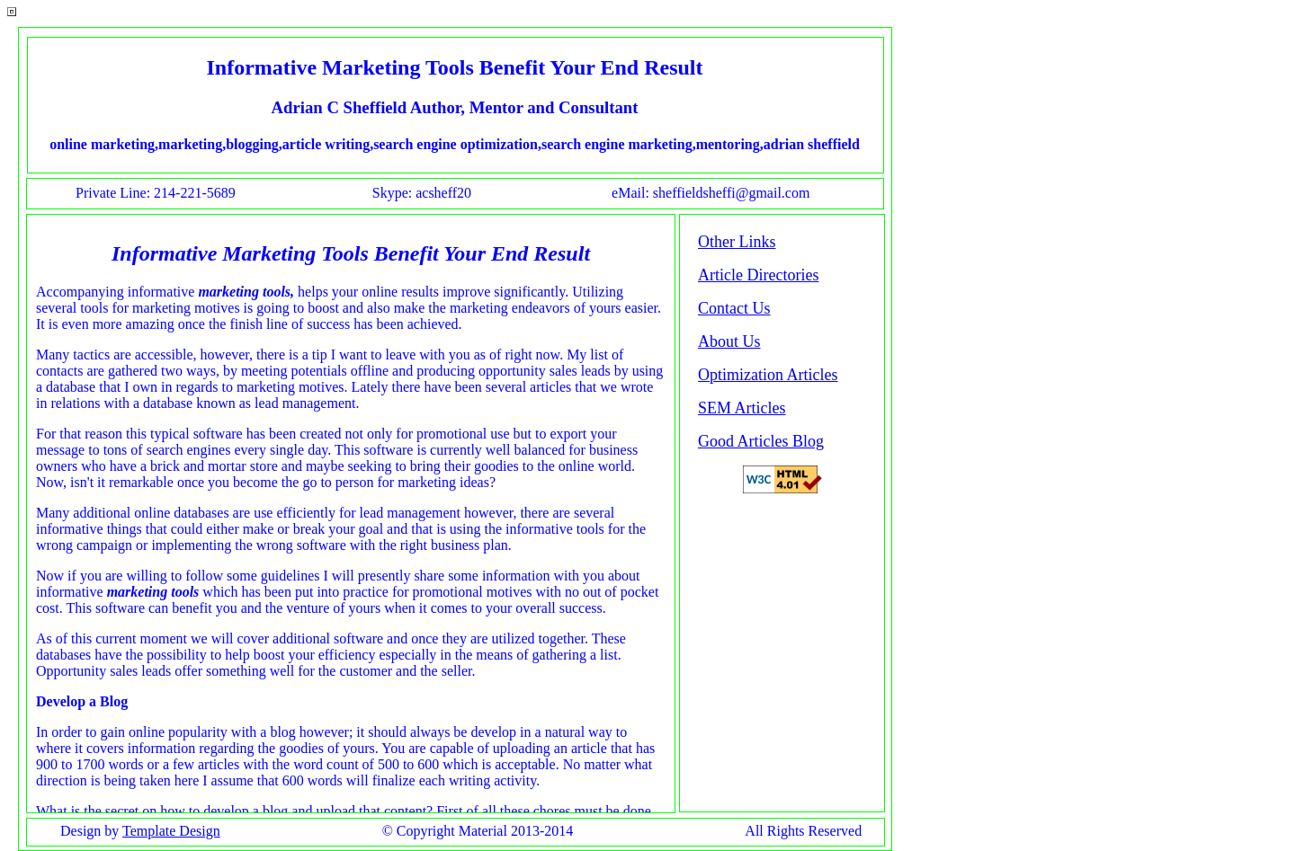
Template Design (171, 830)
